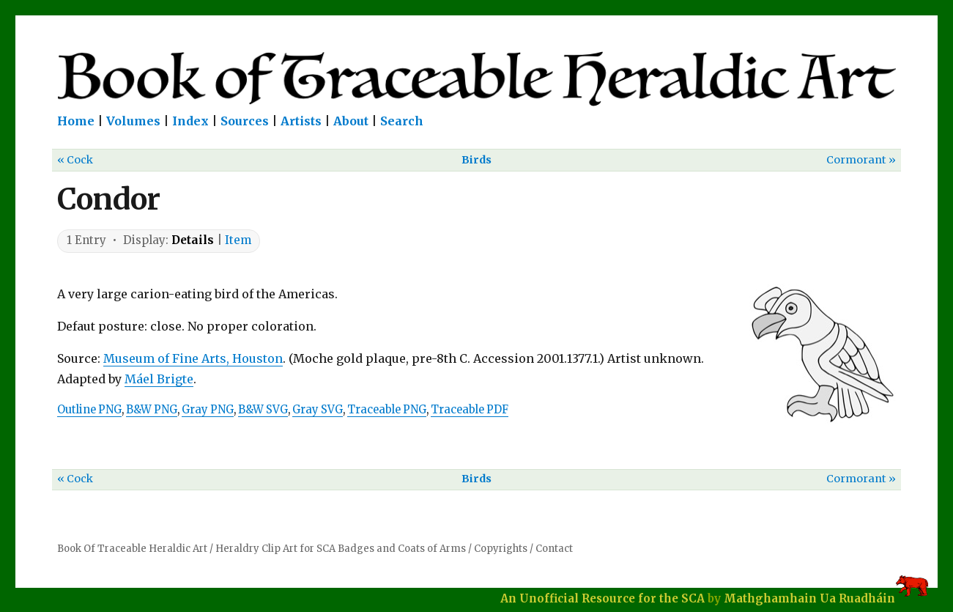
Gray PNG (208, 409)
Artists (301, 121)
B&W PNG (151, 409)
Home (75, 121)
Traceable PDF (469, 409)
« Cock (75, 159)
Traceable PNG (386, 409)
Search (401, 121)
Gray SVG (317, 409)
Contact (554, 548)
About (350, 121)
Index (190, 121)
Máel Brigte (159, 379)
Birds (476, 159)
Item (238, 240)
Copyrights (500, 548)
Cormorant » (861, 159)
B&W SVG (263, 409)
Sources (244, 121)
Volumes (133, 121)
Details (192, 240)
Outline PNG (89, 409)
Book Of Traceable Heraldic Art (132, 548)
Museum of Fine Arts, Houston (193, 358)
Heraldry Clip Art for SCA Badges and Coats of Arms (340, 548)
